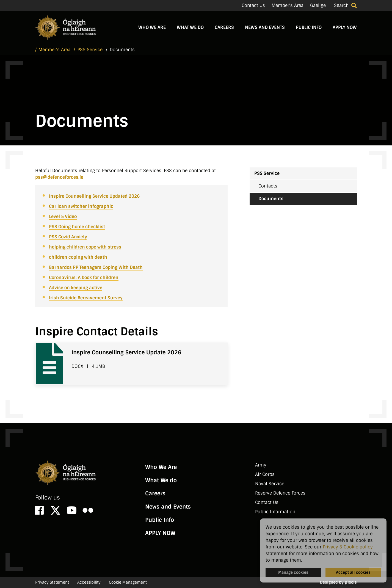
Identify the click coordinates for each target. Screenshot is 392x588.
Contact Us (253, 5)
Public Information (275, 512)
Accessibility (89, 582)
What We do (190, 27)
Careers (224, 27)
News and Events (265, 27)
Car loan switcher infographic (81, 206)
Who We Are (152, 27)
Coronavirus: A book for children (83, 277)
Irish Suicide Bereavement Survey (86, 298)
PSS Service (267, 173)
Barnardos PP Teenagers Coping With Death (96, 267)
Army (260, 465)
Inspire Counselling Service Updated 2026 (94, 196)
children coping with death (78, 257)
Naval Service (269, 484)
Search (341, 5)
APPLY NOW (345, 27)
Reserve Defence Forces (280, 493)
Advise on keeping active (75, 288)
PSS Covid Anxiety (68, 237)
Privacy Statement (52, 582)
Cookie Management (128, 582)
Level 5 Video (63, 216)
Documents (270, 198)
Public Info (309, 27)
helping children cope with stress (85, 247)
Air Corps (265, 474)
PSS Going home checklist (77, 227)
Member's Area (287, 5)
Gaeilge (318, 5)
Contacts (267, 186)
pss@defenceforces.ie (59, 177)
